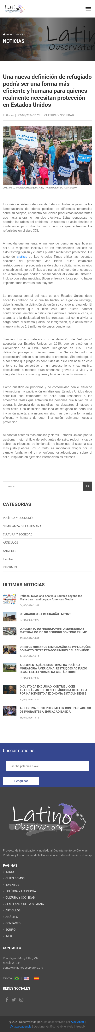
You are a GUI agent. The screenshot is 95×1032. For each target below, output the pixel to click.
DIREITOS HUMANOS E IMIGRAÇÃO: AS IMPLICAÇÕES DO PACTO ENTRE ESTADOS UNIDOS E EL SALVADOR (55, 648)
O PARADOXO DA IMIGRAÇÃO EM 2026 (45, 614)
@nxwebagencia (20, 1026)
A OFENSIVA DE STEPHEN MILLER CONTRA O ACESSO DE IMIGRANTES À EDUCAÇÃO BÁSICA (55, 709)
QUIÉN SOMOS (15, 878)
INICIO (9, 872)
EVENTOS (12, 885)
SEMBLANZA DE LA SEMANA (22, 526)
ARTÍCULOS (10, 542)
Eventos (8, 559)
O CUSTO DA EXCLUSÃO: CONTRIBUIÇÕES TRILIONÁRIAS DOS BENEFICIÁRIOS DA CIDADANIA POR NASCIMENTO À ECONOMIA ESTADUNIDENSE (53, 690)
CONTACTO (13, 923)
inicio (7, 34)
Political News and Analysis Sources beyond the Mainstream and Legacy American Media (51, 597)
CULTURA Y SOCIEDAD (18, 534)
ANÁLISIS (9, 551)
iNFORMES (10, 567)
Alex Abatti (78, 1021)
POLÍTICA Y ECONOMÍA (18, 518)
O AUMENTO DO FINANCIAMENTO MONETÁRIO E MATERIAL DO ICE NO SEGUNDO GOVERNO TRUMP (53, 630)
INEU (8, 936)
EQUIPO (10, 929)
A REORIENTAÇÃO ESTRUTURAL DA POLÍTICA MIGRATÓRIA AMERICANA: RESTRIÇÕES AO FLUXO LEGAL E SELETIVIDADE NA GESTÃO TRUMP (53, 668)
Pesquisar (21, 781)
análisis (22, 256)
